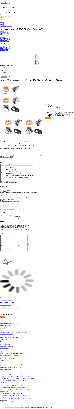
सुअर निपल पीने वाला (3, 40)
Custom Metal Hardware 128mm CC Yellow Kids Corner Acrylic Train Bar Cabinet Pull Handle (18, 378)
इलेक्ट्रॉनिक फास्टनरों (3, 38)
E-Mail (3, 404)
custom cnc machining (6, 305)
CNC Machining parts (6, 300)
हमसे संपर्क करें (2, 24)
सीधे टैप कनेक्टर (2, 42)
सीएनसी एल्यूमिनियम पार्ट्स (8, 26)
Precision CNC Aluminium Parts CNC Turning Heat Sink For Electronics (12, 353)
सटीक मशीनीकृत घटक (3, 33)
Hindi (1, 14)
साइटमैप (6, 404)
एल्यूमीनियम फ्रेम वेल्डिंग (4, 50)
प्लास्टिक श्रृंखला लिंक (3, 49)
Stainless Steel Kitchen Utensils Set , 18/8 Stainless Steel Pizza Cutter (13, 386)
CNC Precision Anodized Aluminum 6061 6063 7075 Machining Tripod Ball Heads (14, 364)
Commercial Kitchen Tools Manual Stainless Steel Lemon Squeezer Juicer (14, 384)
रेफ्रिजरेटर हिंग (2, 37)
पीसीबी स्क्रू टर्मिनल (3, 43)
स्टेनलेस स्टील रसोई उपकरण (4, 48)
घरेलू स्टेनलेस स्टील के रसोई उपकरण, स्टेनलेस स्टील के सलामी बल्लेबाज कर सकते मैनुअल (15, 389)
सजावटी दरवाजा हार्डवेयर (4, 46)
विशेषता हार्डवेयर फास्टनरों (4, 34)
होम (1, 17)
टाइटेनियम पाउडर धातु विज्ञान (4, 51)
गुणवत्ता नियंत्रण (2, 23)
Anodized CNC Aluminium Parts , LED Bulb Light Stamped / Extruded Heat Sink (14, 332)
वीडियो (1, 19)
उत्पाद (1, 18)
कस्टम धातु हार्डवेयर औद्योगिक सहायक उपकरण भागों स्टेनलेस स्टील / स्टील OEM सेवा (15, 375)
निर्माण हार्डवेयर (2, 47)
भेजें (12, 402)
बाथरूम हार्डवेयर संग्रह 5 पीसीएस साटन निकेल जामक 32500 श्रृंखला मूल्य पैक (14, 380)
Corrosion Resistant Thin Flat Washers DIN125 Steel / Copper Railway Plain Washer (16, 399)
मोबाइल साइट (4, 406)
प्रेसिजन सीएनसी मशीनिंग (4, 39)
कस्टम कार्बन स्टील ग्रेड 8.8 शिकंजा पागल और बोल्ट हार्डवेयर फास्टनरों (12, 393)
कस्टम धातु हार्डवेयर (3, 32)
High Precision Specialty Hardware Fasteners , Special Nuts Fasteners (13, 397)
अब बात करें (2, 25)
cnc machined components (7, 302)
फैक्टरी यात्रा (2, 22)
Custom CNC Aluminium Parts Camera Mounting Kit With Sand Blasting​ (12, 322)
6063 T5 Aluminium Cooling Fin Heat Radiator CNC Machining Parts (12, 343)
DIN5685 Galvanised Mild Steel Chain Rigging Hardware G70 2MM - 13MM (15, 395)
